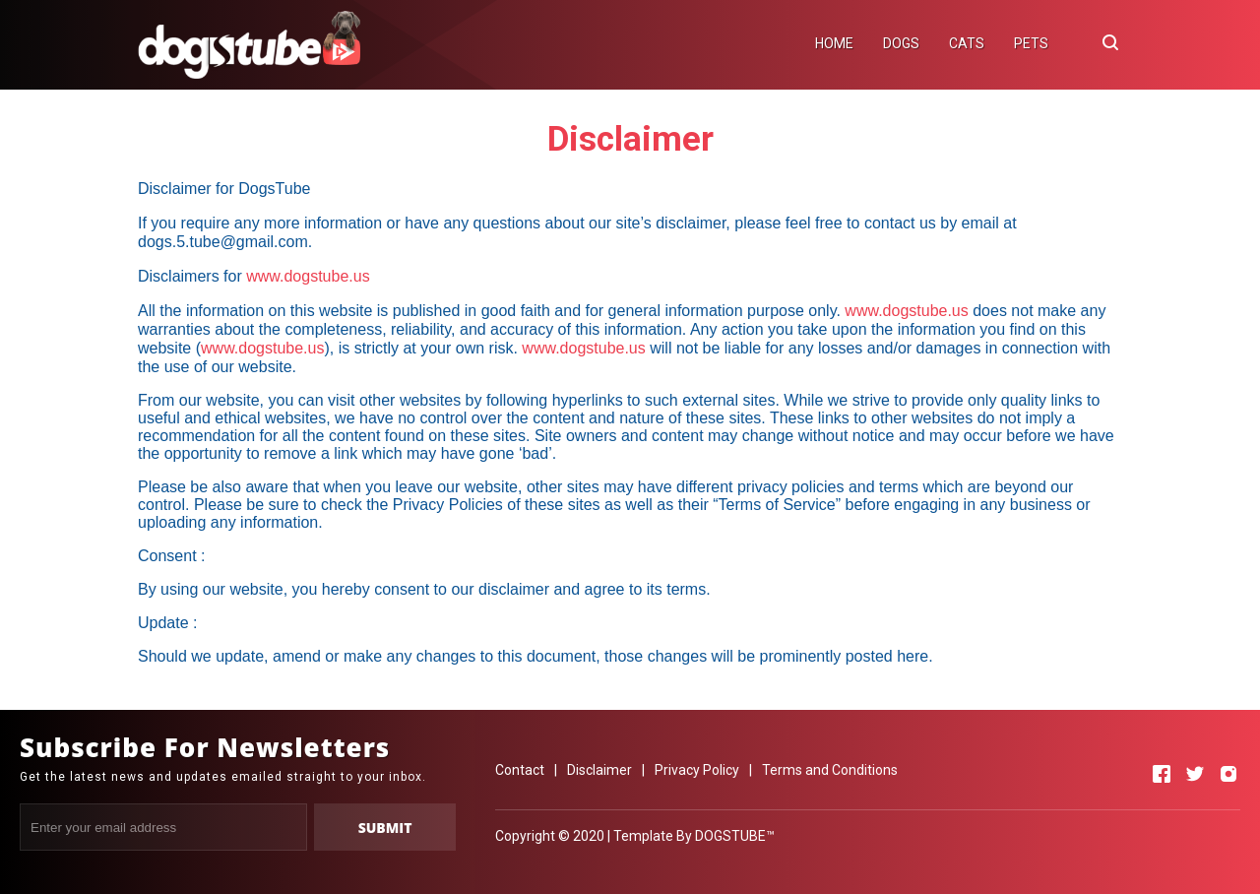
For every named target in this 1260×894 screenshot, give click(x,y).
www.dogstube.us (307, 276)
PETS (1031, 43)
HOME (834, 43)
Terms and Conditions (830, 770)
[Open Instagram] (1228, 774)
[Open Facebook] (1161, 774)
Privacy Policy (697, 770)
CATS (966, 43)
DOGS (901, 43)
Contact (519, 770)
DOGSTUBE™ (735, 836)
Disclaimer (599, 770)
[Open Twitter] (1195, 774)
